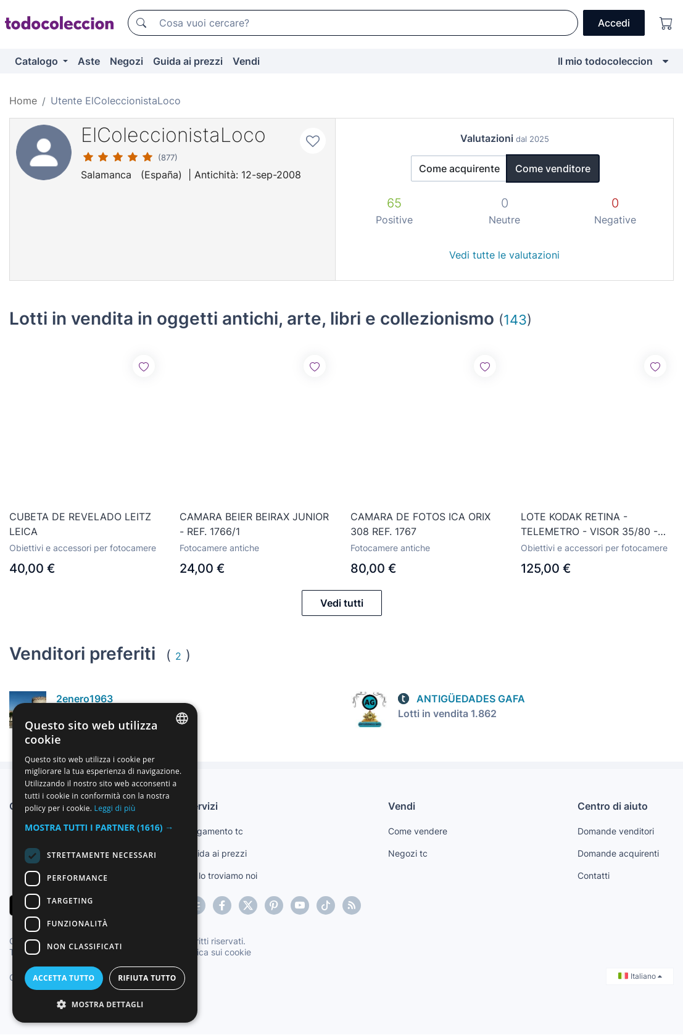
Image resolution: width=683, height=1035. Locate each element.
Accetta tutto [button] (63, 978)
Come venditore (552, 168)
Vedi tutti (341, 603)
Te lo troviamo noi (221, 876)
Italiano (640, 976)
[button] (105, 827)
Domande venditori (615, 831)
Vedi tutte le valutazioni (504, 255)
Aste (89, 61)
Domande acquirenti (618, 854)
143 (515, 319)
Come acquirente (459, 168)
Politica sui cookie (215, 952)
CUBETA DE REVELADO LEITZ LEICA (80, 524)
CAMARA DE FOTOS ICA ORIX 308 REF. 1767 (420, 523)
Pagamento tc (214, 831)
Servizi (202, 806)
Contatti (593, 876)
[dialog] (104, 863)
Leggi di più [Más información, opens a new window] (115, 808)
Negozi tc (408, 854)
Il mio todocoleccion (605, 61)
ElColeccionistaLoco (173, 135)
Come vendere (417, 831)
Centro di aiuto (612, 806)
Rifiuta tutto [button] (147, 978)
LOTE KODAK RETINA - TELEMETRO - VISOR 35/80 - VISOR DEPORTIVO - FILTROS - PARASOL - (592, 524)
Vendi (246, 61)
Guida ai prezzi (188, 61)
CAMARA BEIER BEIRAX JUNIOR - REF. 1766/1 (254, 524)
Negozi (126, 61)
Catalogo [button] (37, 61)
